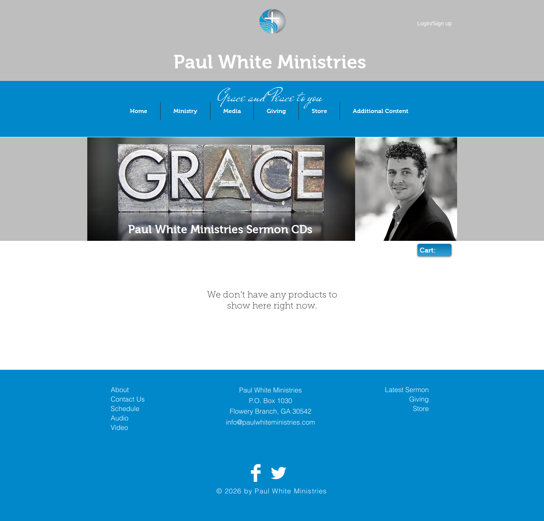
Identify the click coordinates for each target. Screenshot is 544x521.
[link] (434, 250)
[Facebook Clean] (256, 473)
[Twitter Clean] (278, 473)
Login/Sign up (434, 23)
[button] (185, 111)
